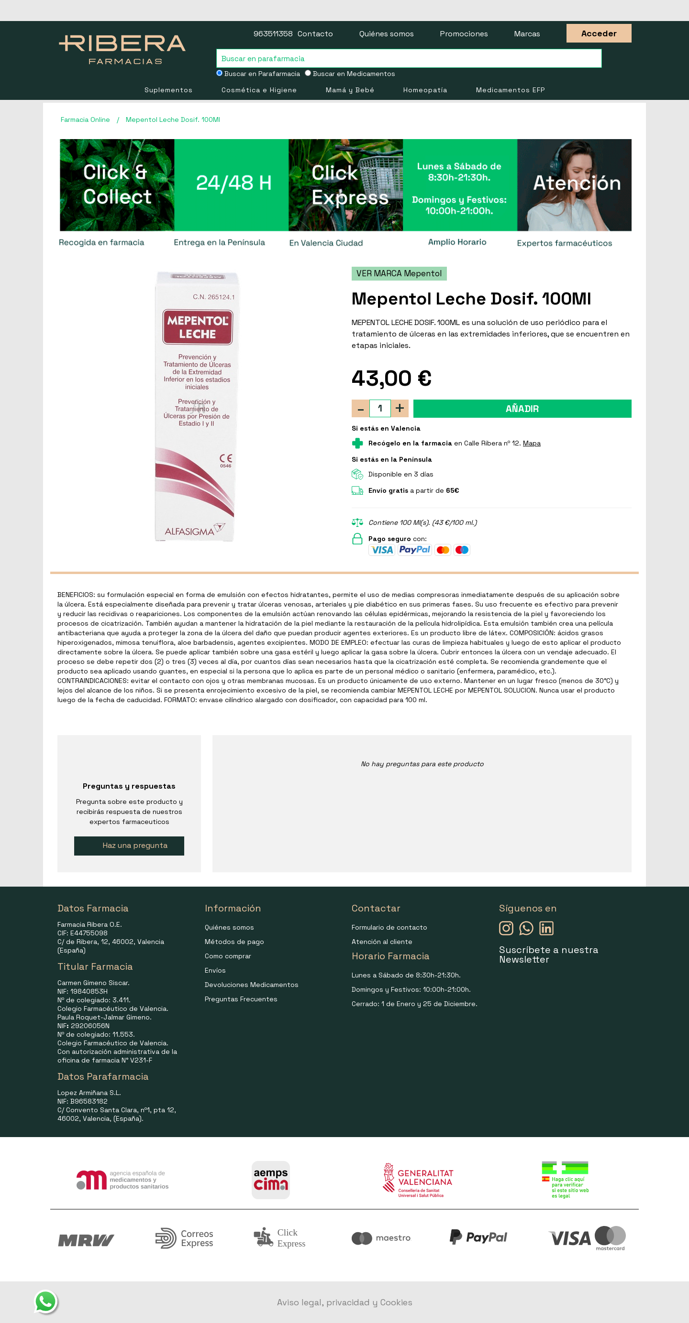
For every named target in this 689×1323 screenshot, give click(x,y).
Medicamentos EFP (510, 90)
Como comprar (228, 956)
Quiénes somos (386, 34)
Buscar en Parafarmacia (258, 73)
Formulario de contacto (389, 927)
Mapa (532, 443)
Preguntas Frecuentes (241, 999)
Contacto (315, 34)
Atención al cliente (382, 941)
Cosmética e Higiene (259, 90)
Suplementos (168, 90)
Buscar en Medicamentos (350, 73)
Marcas (527, 34)
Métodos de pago (234, 941)
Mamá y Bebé (350, 90)
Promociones (464, 34)
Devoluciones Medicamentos (252, 984)
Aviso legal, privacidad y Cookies (344, 1302)
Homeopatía (425, 90)
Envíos (215, 970)
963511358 (273, 34)
